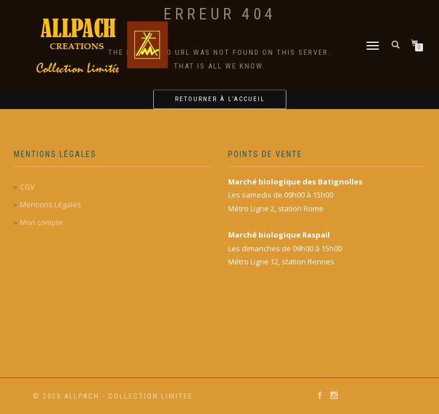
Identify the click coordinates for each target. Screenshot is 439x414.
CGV (27, 187)
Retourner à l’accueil (220, 99)
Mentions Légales (50, 204)
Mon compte (41, 222)
